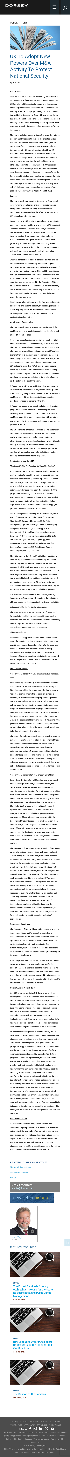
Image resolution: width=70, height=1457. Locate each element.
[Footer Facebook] (30, 1428)
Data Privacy (29, 1425)
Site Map (56, 1422)
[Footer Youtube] (52, 1428)
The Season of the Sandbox (29, 1394)
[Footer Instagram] (35, 1428)
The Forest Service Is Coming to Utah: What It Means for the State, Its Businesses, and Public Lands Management (33, 1291)
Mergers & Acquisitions (20, 1167)
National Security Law (19, 1172)
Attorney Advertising (29, 1422)
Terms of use (16, 1425)
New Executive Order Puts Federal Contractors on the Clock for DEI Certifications (33, 1345)
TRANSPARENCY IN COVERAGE (49, 1425)
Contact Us (46, 1422)
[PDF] (67, 1242)
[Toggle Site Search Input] (65, 7)
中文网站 (14, 1422)
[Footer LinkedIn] (40, 1428)
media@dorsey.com (22, 1188)
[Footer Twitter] (46, 1428)
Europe (13, 1177)
